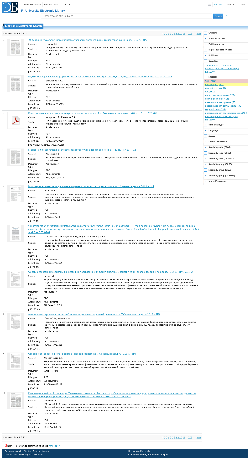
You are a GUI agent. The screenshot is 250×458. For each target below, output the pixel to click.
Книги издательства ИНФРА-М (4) (222, 68)
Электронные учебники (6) (218, 65)
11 (184, 33)
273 (190, 33)
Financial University (140, 450)
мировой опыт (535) (215, 109)
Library (66, 4)
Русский (218, 4)
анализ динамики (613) (217, 98)
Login (242, 4)
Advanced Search (32, 4)
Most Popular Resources (31, 454)
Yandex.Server (55, 445)
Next (199, 33)
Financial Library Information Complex (149, 454)
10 (180, 33)
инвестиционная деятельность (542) (223, 105)
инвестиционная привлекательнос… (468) (226, 112)
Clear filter (210, 80)
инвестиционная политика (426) (221, 116)
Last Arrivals (11, 454)
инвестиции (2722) (214, 84)
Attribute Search (52, 4)
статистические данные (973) (220, 95)
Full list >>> (210, 72)
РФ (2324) (210, 91)
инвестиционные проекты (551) (221, 102)
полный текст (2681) (215, 88)
